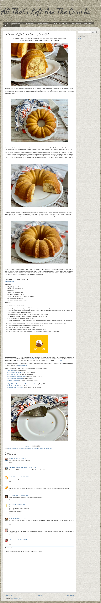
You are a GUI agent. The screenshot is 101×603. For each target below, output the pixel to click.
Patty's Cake (12, 495)
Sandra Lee (11, 518)
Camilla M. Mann (13, 476)
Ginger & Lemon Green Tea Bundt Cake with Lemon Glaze (22, 384)
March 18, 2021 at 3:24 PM (24, 476)
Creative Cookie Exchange (61, 23)
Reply (10, 462)
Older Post (70, 595)
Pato (10, 504)
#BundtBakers (11, 448)
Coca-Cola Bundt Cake (13, 374)
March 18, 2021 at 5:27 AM (20, 458)
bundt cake (21, 448)
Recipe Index (30, 23)
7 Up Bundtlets (11, 370)
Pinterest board (33, 358)
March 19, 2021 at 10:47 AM (18, 504)
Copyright (16, 26)
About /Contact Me (17, 23)
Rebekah (11, 458)
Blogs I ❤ (7, 26)
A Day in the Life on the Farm (16, 467)
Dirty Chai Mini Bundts (13, 380)
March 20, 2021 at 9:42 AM (23, 529)
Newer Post (8, 595)
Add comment (8, 547)
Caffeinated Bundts (28, 448)
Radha (10, 486)
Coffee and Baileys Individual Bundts (16, 376)
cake (35, 448)
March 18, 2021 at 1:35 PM (30, 467)
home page (59, 360)
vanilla (41, 448)
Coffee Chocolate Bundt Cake (15, 378)
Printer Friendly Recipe (9, 281)
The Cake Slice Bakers (43, 23)
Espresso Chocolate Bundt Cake (15, 382)
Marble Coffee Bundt (12, 385)
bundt (16, 448)
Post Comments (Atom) (16, 598)
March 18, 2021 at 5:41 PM (19, 486)
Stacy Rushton (12, 529)
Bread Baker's (88, 23)
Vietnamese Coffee (47, 448)
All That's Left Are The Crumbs (45, 11)
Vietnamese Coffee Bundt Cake (15, 387)
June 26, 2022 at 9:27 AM (21, 539)
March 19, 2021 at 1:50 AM (22, 495)
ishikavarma (12, 539)
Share (79, 38)
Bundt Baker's (76, 23)
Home (6, 23)
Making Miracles (22, 365)
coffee (37, 448)
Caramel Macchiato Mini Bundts (15, 372)
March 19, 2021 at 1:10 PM (21, 518)
